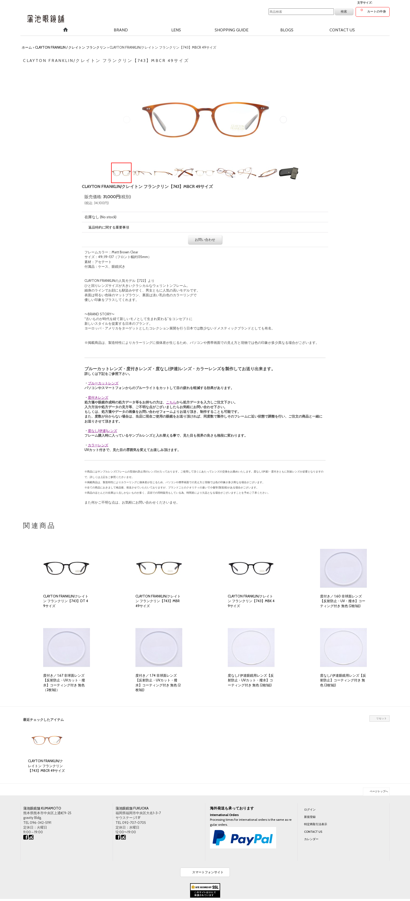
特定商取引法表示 (315, 824)
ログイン (310, 809)
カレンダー (311, 839)
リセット (381, 718)
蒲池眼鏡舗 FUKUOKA (132, 808)
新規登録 (310, 817)
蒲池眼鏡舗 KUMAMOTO (42, 808)
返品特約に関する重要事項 (108, 227)
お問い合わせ (205, 239)
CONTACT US (313, 832)
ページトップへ (379, 791)
